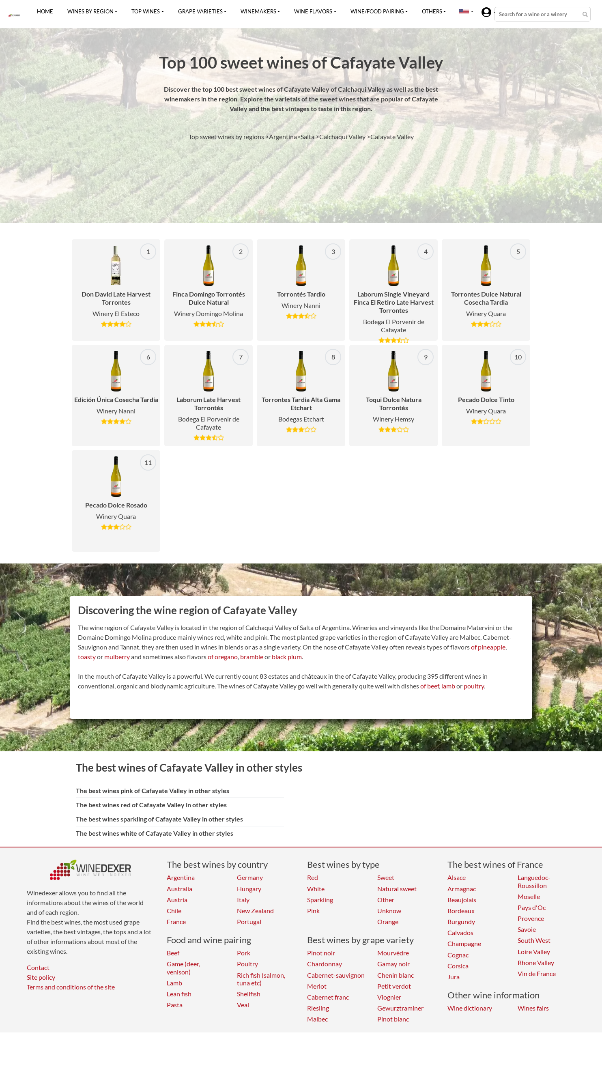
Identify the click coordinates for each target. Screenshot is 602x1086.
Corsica (458, 966)
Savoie (527, 929)
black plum (287, 656)
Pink (313, 910)
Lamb (174, 983)
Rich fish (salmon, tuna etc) (261, 979)
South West (534, 940)
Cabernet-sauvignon (336, 975)
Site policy (41, 977)
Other (385, 899)
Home (45, 11)
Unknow (389, 910)
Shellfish (248, 994)
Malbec (317, 1019)
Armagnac (461, 888)
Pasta (175, 1005)
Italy (243, 899)
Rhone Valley (536, 962)
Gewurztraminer (400, 1008)
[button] (464, 11)
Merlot (317, 986)
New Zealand (255, 910)
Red (312, 877)
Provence (531, 918)
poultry (474, 686)
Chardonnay (324, 964)
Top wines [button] (145, 11)
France (176, 921)
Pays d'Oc (532, 907)
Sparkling (320, 899)
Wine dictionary (469, 1008)
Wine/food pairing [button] (377, 11)
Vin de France (537, 973)
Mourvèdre (393, 953)
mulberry (117, 656)
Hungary (249, 888)
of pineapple (488, 647)
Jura (453, 977)
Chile (174, 910)
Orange (387, 921)
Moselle (529, 896)
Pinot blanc (393, 1019)
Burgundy (461, 921)
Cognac (458, 955)
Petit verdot (394, 986)
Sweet (385, 877)
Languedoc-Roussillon (534, 881)
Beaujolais (461, 899)
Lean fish (179, 994)
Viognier (389, 997)
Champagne (464, 943)
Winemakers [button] (258, 11)
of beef (429, 686)
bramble (251, 656)
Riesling (318, 1008)
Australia (179, 888)
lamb (448, 686)
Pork (243, 953)
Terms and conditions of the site (71, 987)
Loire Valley (534, 951)
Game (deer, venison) (183, 967)
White (316, 888)
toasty (87, 656)
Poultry (247, 964)
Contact (38, 967)
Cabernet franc (328, 997)
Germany (250, 877)
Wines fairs (533, 1008)
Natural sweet (397, 888)
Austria (177, 899)
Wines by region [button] (90, 11)
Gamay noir (393, 964)
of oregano (223, 656)
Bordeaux (461, 910)
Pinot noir (321, 953)
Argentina (181, 877)
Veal (243, 1005)
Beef (173, 953)
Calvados (460, 932)
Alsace (456, 877)
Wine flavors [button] (313, 11)
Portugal (249, 921)
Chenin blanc (395, 975)
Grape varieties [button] (200, 11)
